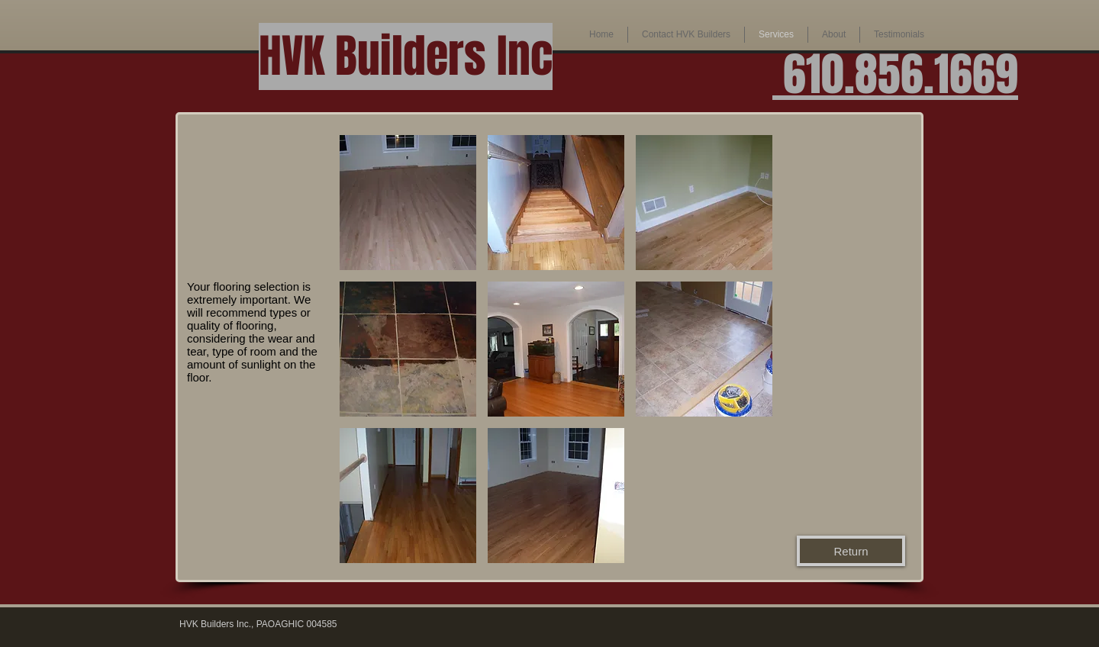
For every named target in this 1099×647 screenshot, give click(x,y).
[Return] (851, 551)
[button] (686, 35)
